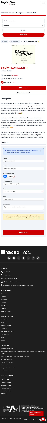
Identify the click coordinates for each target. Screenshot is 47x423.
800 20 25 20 (5, 272)
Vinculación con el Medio (7, 331)
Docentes (3, 302)
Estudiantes (4, 296)
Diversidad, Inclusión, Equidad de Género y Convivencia (15, 356)
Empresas (3, 308)
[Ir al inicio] (8, 3)
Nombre (5, 160)
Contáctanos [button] (4, 418)
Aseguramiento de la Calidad (8, 368)
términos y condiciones (33, 220)
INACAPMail (4, 394)
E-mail (4, 198)
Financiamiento (5, 334)
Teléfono (5, 191)
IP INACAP (3, 322)
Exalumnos (4, 299)
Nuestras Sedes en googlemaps (10, 282)
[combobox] (5, 193)
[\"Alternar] (43, 3)
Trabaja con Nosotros (6, 388)
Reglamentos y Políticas (7, 348)
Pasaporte (11, 178)
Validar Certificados (6, 311)
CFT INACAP (4, 319)
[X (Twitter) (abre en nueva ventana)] (28, 258)
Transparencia (4, 365)
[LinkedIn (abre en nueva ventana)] (9, 258)
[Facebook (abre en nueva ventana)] (33, 258)
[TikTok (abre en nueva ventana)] (38, 258)
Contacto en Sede (5, 391)
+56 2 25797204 (6, 275)
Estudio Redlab (6, 73)
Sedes (2, 337)
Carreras (3, 340)
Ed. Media (3, 293)
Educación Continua (6, 325)
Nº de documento (7, 183)
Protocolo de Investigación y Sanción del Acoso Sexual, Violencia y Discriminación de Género (23, 352)
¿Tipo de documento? (8, 175)
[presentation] (23, 226)
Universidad (4, 328)
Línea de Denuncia (5, 370)
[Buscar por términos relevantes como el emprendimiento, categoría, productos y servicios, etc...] (23, 21)
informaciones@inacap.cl (9, 279)
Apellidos (5, 168)
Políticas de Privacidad (7, 362)
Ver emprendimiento (24, 95)
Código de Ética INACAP (7, 359)
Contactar (23, 90)
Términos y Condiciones (15, 418)
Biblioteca (3, 305)
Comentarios (6, 206)
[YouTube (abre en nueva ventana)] (14, 258)
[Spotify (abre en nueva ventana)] (23, 258)
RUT (5, 178)
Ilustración (14, 77)
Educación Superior (6, 382)
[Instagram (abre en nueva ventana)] (18, 258)
